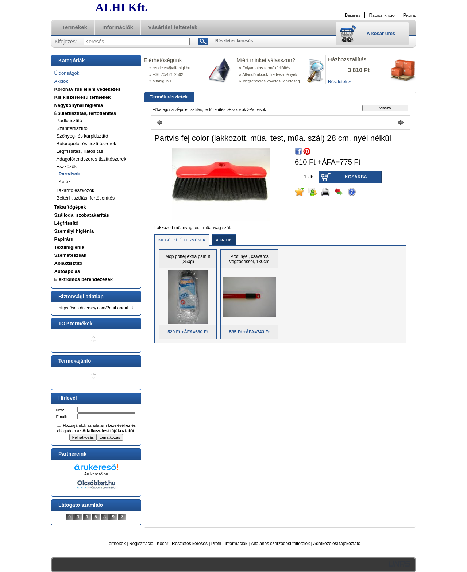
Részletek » (339, 81)
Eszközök (237, 109)
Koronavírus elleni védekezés (87, 89)
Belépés (353, 15)
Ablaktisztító (68, 263)
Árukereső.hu (96, 474)
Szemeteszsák (70, 255)
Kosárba (356, 176)
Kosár (162, 543)
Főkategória (163, 109)
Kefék (65, 181)
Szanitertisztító (72, 128)
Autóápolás (67, 271)
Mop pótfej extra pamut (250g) (187, 259)
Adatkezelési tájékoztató (336, 543)
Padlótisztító (69, 120)
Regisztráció (141, 543)
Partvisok (69, 174)
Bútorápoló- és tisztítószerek (86, 143)
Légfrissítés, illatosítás (80, 151)
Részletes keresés (190, 543)
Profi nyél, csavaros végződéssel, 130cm (249, 259)
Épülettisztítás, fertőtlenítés (201, 109)
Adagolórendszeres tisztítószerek (91, 159)
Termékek (116, 543)
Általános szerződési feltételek (280, 543)
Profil (216, 543)
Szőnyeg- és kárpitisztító (82, 136)
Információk (236, 543)
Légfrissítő (66, 223)
